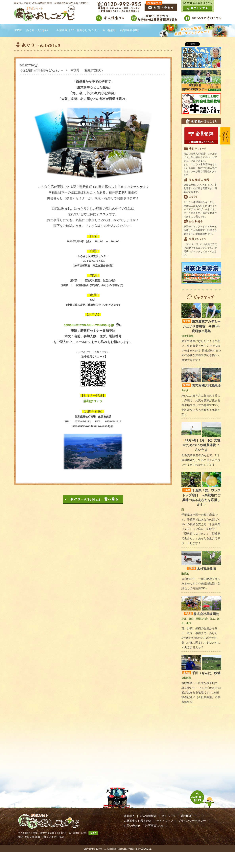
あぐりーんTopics (37, 30)
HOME (18, 30)
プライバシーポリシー (192, 820)
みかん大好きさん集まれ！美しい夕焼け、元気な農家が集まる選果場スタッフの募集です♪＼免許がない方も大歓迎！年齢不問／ (200, 405)
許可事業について (156, 825)
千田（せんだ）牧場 (201, 673)
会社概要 (186, 815)
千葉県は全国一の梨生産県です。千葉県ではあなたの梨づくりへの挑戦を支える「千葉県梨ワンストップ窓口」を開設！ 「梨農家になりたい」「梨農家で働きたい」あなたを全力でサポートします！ (200, 529)
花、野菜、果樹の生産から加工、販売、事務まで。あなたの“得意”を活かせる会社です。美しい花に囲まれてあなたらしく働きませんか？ (200, 638)
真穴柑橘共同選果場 (201, 385)
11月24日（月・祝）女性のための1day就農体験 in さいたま (201, 445)
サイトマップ (164, 820)
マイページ (168, 815)
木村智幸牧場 (201, 568)
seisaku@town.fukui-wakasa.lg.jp (89, 325)
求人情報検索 (148, 815)
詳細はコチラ (93, 401)
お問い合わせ (132, 825)
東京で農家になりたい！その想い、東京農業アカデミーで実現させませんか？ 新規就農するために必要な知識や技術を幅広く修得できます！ (201, 350)
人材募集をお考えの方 (138, 820)
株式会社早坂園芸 (201, 614)
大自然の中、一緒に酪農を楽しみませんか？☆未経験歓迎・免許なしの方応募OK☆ (200, 583)
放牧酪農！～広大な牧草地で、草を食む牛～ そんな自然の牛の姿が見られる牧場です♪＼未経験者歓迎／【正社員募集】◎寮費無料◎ (201, 692)
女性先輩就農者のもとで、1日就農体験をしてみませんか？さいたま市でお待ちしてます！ (200, 460)
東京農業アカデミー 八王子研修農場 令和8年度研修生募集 (203, 326)
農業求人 (129, 815)
